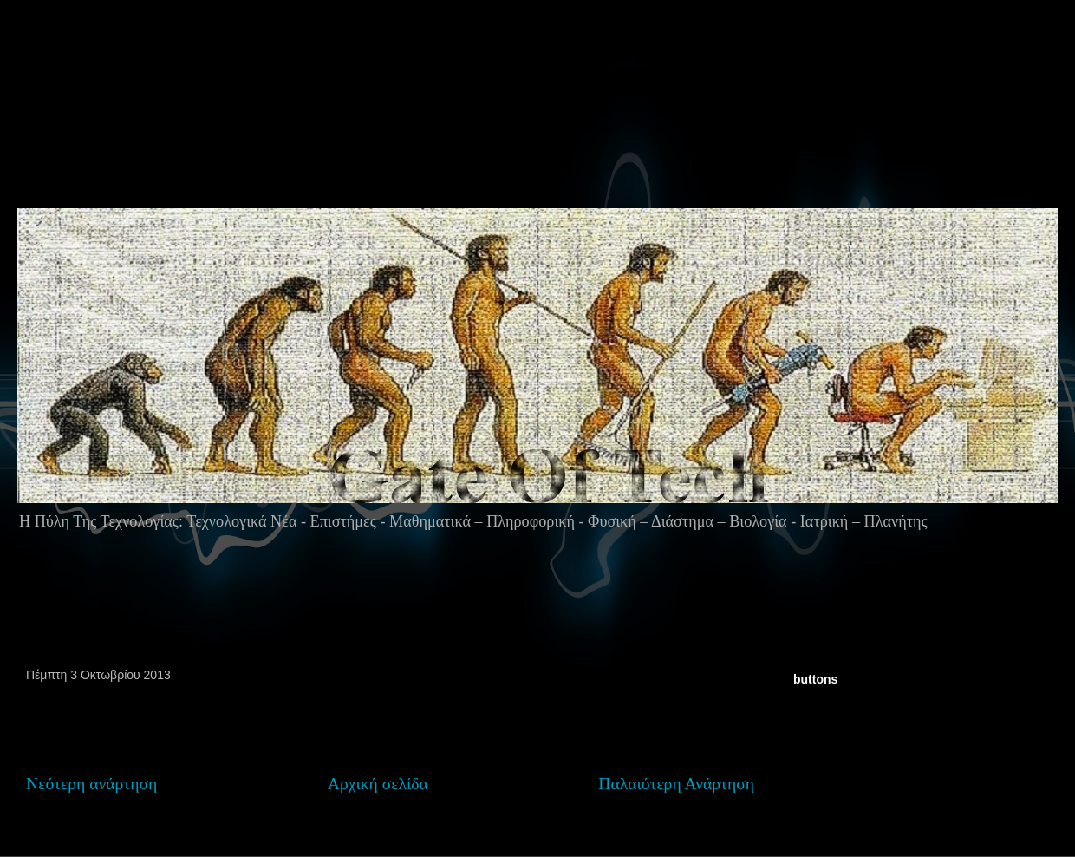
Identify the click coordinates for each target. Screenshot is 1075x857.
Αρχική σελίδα (378, 784)
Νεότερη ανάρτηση (91, 784)
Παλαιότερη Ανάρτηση (676, 784)
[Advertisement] (544, 138)
